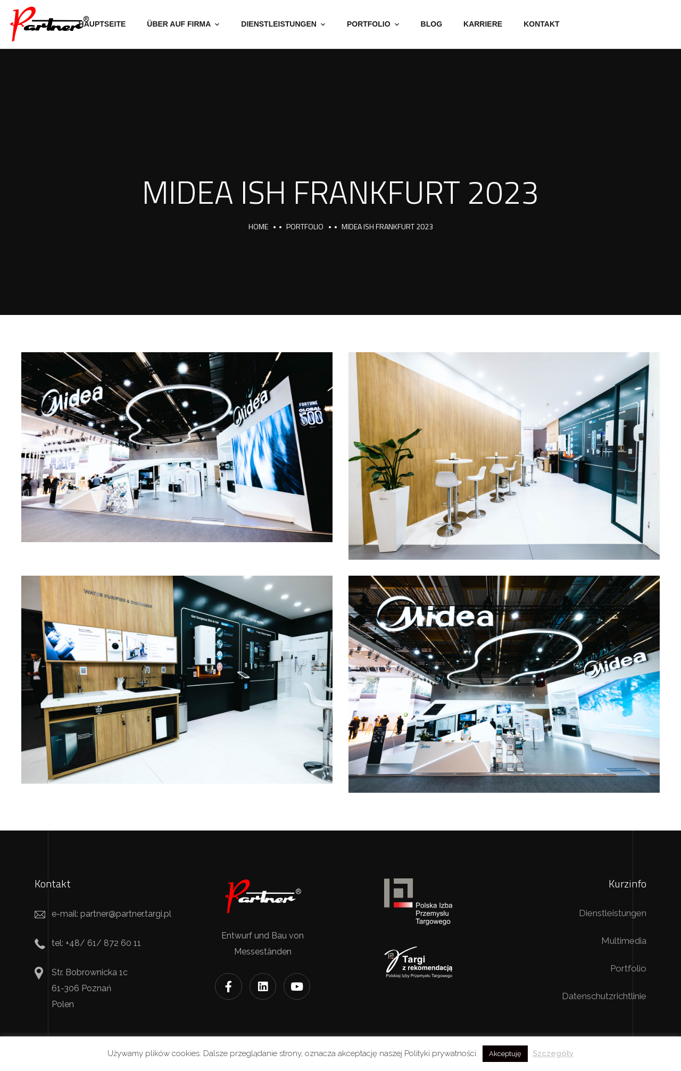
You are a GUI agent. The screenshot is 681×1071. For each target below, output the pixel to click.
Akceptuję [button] (505, 1054)
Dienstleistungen (279, 24)
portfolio (304, 226)
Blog (431, 24)
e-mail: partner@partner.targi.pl (111, 914)
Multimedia (623, 940)
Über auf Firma (179, 24)
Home (258, 226)
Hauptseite (102, 24)
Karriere (482, 24)
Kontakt (541, 24)
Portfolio (369, 24)
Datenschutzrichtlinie (604, 996)
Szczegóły (553, 1053)
